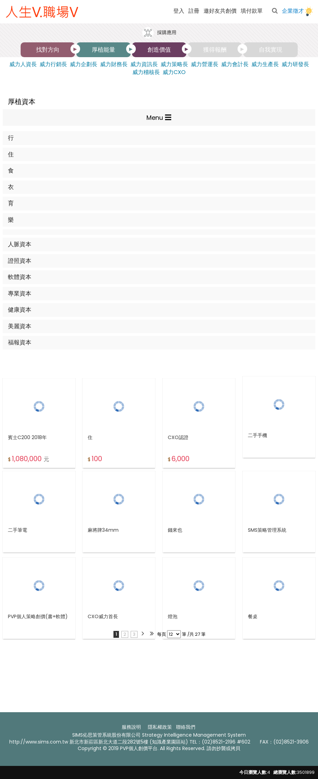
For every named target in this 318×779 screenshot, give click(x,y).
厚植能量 (103, 49)
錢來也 (175, 550)
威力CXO (174, 72)
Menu (154, 117)
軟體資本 (19, 277)
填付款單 (252, 11)
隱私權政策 (160, 727)
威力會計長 (235, 64)
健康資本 (19, 309)
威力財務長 (114, 64)
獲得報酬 (215, 49)
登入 (178, 11)
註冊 (193, 11)
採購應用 (159, 33)
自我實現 (270, 49)
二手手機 (257, 456)
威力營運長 (204, 64)
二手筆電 (17, 550)
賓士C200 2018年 (27, 460)
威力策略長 (174, 64)
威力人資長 (23, 64)
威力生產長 (265, 64)
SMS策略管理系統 (267, 550)
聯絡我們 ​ (186, 727)
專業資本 (19, 293)
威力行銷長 (53, 64)
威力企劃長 (83, 64)
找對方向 (47, 49)
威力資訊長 (144, 64)
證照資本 (19, 261)
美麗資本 (19, 326)
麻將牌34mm (103, 550)
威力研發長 (295, 64)
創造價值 (159, 49)
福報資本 (19, 342)
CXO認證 (178, 460)
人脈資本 (19, 244)
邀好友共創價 (220, 11)
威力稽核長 (146, 72)
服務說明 (131, 727)
